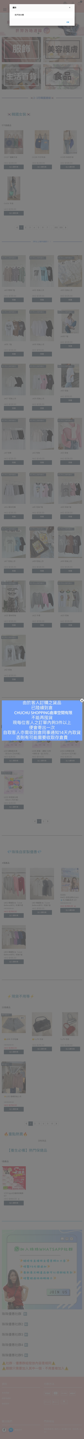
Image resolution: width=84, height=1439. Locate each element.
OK (67, 22)
